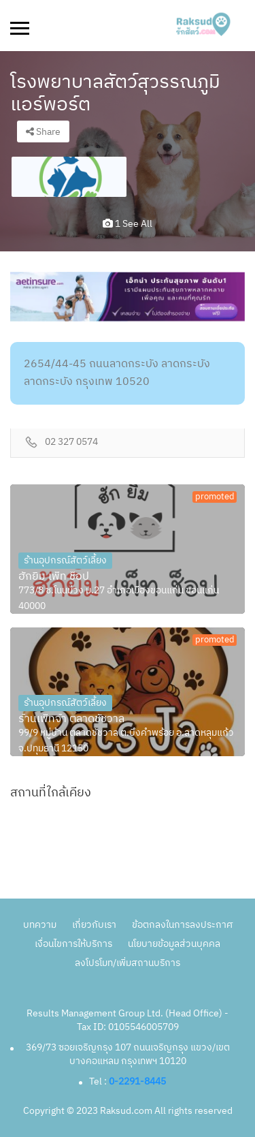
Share (43, 132)
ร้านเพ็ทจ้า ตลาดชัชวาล (71, 719)
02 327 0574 (71, 442)
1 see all (127, 224)
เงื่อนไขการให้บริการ (73, 944)
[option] (69, 177)
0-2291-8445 (137, 1081)
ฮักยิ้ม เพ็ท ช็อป (53, 577)
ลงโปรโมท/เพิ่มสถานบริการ (127, 963)
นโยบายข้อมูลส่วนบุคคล (174, 944)
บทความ (39, 925)
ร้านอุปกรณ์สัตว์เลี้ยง (65, 560)
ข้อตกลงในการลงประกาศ (182, 925)
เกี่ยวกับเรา (94, 925)
